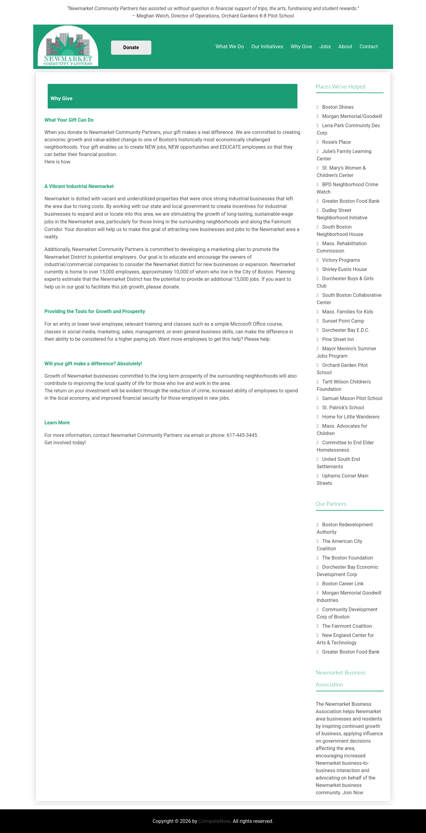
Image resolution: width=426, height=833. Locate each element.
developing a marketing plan (212, 249)
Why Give (301, 46)
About (345, 46)
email (197, 435)
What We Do (230, 46)
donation (86, 229)
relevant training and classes (158, 324)
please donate (162, 287)
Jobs (325, 46)
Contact (369, 46)
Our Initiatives (267, 46)
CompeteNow (214, 821)
